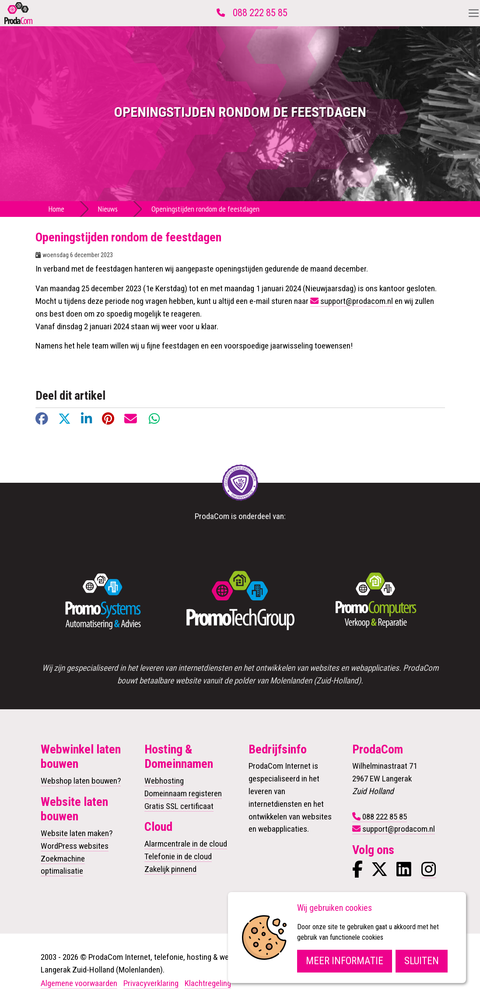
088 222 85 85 (260, 13)
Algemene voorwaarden (79, 983)
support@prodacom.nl (356, 301)
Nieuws (108, 209)
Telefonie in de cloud (178, 856)
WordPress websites (75, 846)
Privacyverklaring (151, 983)
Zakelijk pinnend (170, 869)
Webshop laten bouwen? (81, 781)
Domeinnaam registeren (183, 793)
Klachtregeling (208, 983)
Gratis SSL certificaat (179, 806)
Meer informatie (344, 961)
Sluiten (421, 961)
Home (56, 209)
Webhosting (164, 781)
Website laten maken (75, 833)
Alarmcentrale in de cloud (185, 844)
